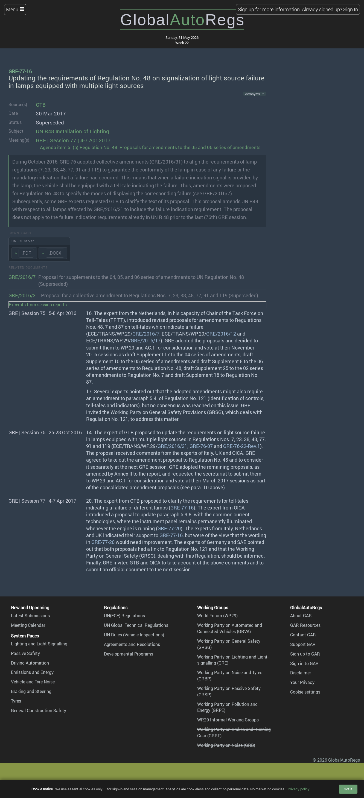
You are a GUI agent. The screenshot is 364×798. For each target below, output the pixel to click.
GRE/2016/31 (23, 295)
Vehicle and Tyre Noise (33, 682)
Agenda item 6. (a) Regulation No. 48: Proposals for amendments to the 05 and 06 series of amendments (150, 147)
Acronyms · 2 (254, 94)
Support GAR (303, 644)
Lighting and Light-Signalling (39, 644)
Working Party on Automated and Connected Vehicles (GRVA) (229, 628)
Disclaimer (300, 673)
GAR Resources (305, 625)
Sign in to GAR (304, 663)
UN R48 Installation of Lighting (72, 131)
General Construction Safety (38, 710)
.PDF (26, 253)
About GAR (301, 616)
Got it (348, 789)
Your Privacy (302, 682)
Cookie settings (305, 692)
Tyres (16, 701)
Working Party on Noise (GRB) (226, 745)
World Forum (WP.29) (217, 616)
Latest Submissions (30, 616)
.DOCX (55, 253)
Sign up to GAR (305, 654)
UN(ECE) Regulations (124, 616)
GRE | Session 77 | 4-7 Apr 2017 (73, 140)
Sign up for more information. (269, 9)
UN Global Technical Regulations (136, 625)
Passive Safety (25, 653)
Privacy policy (299, 789)
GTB (41, 104)
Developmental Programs (128, 654)
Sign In (350, 9)
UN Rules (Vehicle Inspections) (134, 635)
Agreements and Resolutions (132, 644)
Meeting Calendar (28, 625)
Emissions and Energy (32, 672)
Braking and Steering (31, 691)
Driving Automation (30, 663)
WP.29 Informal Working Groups (228, 720)
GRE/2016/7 (22, 277)
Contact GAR (303, 635)
